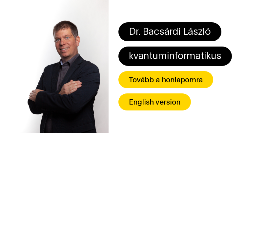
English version (154, 101)
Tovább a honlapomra (166, 79)
